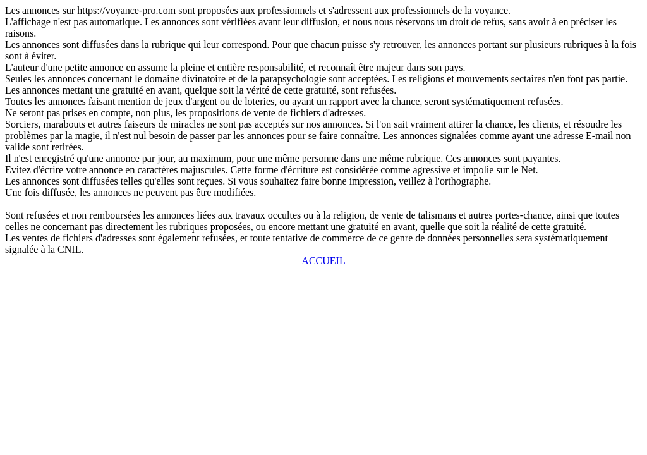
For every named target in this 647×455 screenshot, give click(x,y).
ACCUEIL (323, 260)
